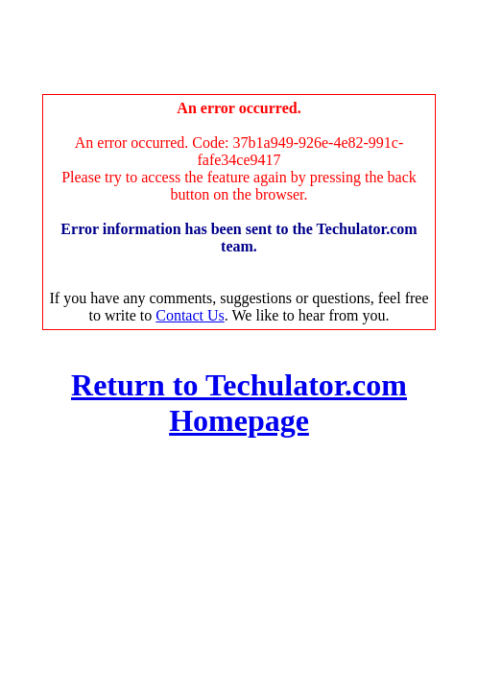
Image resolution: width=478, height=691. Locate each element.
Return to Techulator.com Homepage (239, 403)
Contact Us (190, 315)
